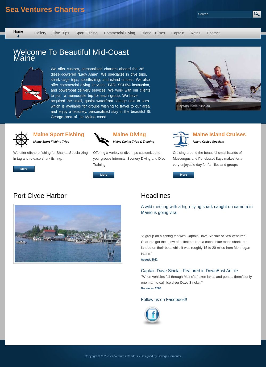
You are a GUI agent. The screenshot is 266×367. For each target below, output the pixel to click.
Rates (196, 33)
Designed (147, 356)
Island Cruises (153, 33)
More (23, 168)
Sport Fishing (86, 33)
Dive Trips (61, 33)
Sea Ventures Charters (45, 9)
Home (18, 31)
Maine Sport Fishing (58, 134)
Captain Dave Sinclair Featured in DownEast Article (189, 271)
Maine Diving (129, 134)
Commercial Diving (119, 33)
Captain (178, 33)
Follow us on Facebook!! (164, 299)
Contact (213, 33)
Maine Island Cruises (219, 134)
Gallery (40, 33)
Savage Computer (169, 356)
